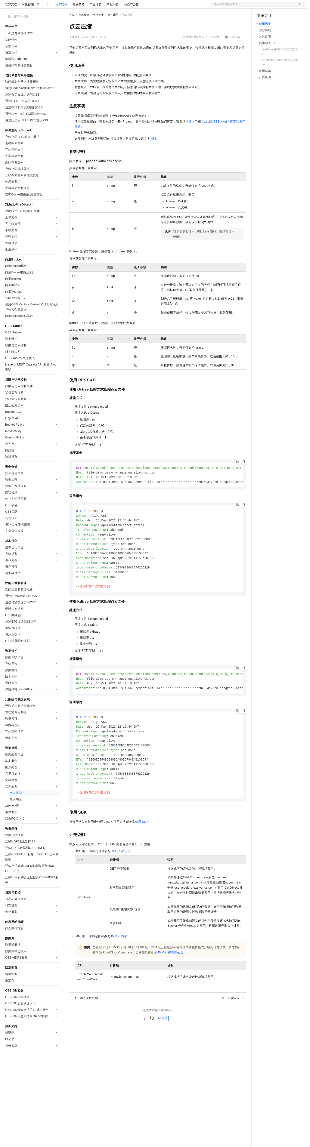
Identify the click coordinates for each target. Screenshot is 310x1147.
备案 (261, 6)
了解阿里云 (140, 7)
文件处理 (113, 28)
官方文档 (11, 18)
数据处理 (98, 28)
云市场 (104, 7)
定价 (92, 7)
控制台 (272, 6)
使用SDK (142, 842)
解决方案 (69, 7)
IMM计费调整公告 (170, 973)
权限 (153, 152)
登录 (297, 6)
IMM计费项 (119, 957)
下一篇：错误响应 (230, 1019)
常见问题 (113, 18)
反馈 (162, 1039)
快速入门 (192, 135)
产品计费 (96, 18)
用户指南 (61, 18)
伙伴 (116, 7)
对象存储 (28, 18)
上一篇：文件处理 (83, 1019)
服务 (126, 7)
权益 (82, 7)
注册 (282, 6)
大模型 (43, 7)
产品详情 (214, 50)
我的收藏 (235, 50)
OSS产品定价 (121, 872)
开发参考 (78, 18)
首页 (71, 28)
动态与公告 (131, 18)
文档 (252, 6)
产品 (56, 7)
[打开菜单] (7, 7)
